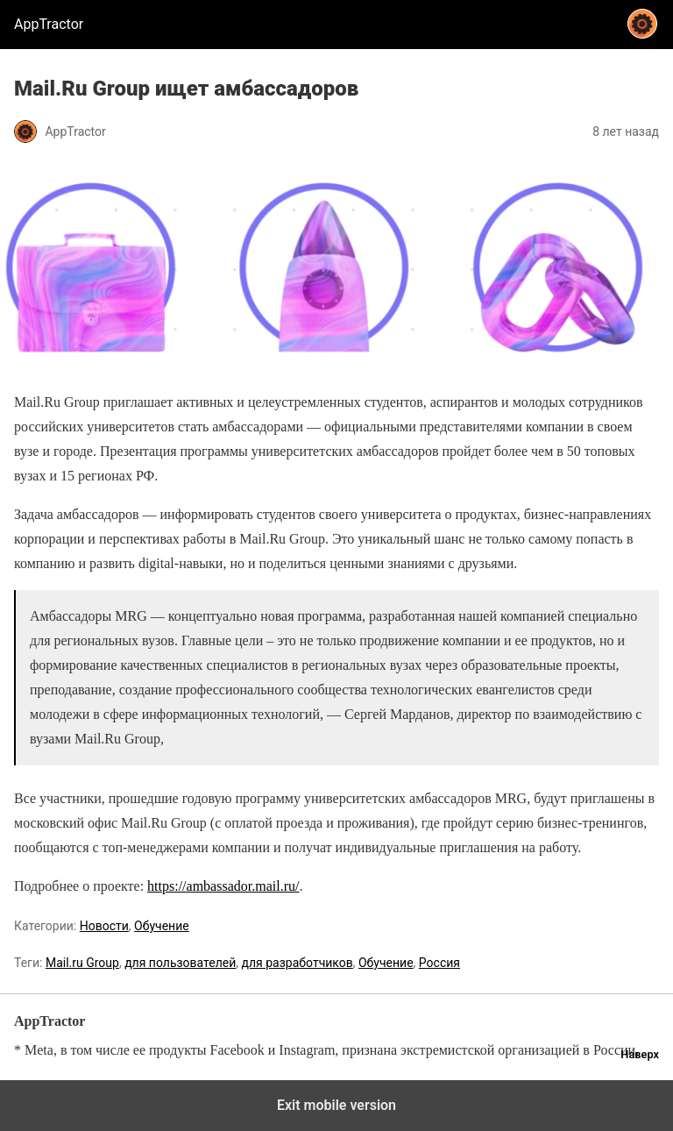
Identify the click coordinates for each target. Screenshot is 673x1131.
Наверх (639, 1054)
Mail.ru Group (82, 963)
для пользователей (180, 963)
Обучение (161, 926)
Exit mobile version (336, 1105)
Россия (439, 963)
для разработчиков (297, 963)
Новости (104, 926)
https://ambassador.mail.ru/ (223, 885)
